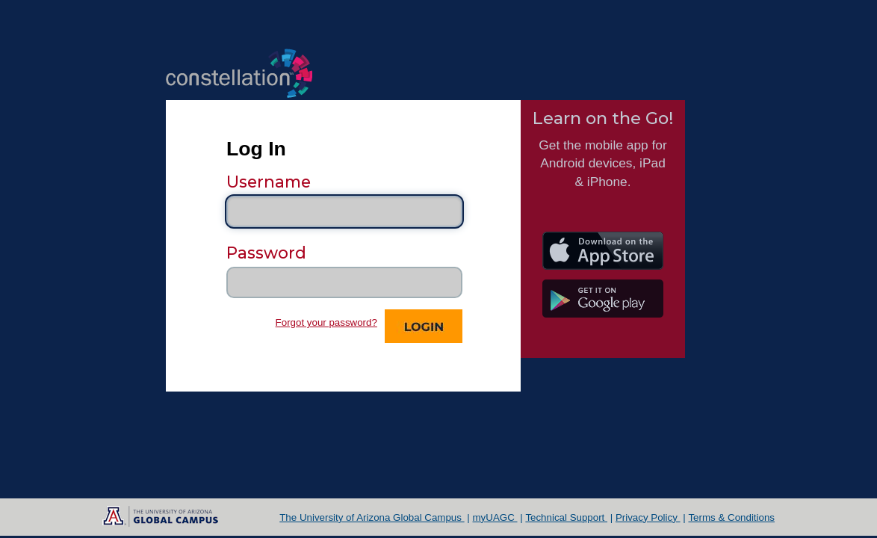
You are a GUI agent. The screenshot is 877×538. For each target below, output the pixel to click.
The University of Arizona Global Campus (371, 517)
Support (496, 365)
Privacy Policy (648, 517)
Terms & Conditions (731, 517)
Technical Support (566, 517)
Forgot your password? (326, 322)
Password (266, 252)
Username (268, 181)
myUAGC (495, 517)
